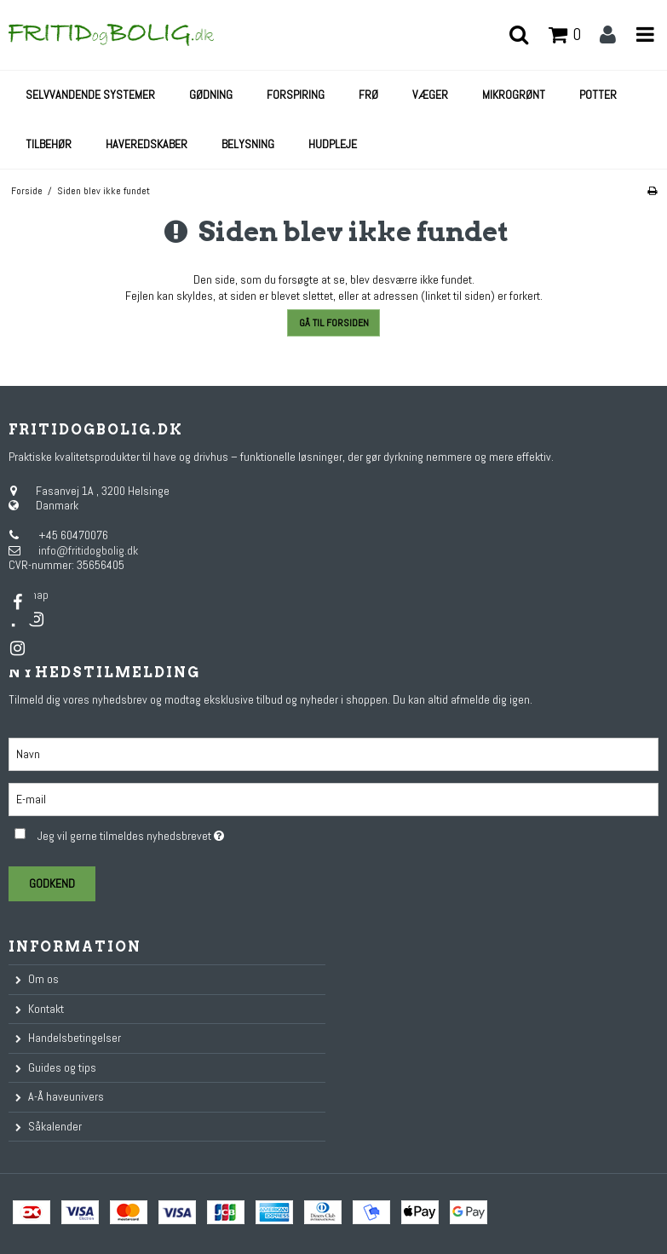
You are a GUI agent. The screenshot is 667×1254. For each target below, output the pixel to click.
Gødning (211, 94)
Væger (430, 94)
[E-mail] (333, 798)
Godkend (52, 883)
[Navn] (333, 753)
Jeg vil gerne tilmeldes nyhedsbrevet (172, 832)
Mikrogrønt (513, 94)
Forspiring (296, 94)
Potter (598, 94)
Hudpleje (332, 144)
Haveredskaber (146, 144)
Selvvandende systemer (90, 94)
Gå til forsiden (334, 323)
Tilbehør (49, 144)
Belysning (247, 144)
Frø (368, 94)
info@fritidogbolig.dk (88, 550)
